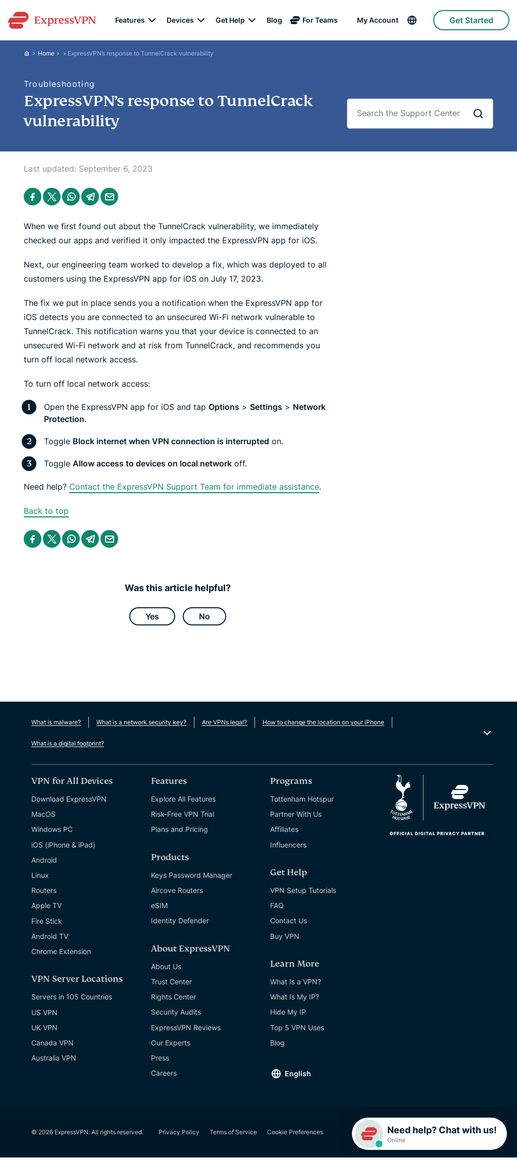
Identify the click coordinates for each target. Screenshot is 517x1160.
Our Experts (170, 1045)
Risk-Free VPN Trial (182, 816)
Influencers (288, 846)
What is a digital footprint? (67, 746)
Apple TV (46, 908)
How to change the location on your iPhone (323, 724)
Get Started (471, 20)
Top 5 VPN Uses (297, 1029)
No (204, 617)
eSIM (159, 908)
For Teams (320, 20)
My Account (377, 20)
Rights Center (173, 999)
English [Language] (298, 1076)
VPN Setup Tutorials (303, 892)
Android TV (49, 938)
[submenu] (152, 20)
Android (44, 862)
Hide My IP (288, 1014)
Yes (152, 617)
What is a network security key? (141, 724)
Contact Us (288, 923)
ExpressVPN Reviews (186, 1029)
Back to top (46, 511)
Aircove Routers (177, 892)
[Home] (31, 53)
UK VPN (44, 1030)
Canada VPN (52, 1045)
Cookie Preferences (295, 1134)
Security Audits (176, 1014)
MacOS (43, 816)
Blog (274, 20)
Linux (40, 877)
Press (160, 1060)
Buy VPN (284, 938)
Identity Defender (180, 923)
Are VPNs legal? (224, 724)
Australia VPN (53, 1060)
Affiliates (284, 831)
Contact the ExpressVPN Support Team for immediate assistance (194, 487)
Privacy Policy (179, 1134)
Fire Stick (46, 923)
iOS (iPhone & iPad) (63, 846)
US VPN (44, 1014)
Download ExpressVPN (69, 801)
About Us (166, 969)
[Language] (419, 20)
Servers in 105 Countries (71, 999)
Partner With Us (296, 816)
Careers (164, 1075)
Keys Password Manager (191, 877)
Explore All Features (183, 801)
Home (46, 53)
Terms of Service (233, 1134)
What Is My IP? (294, 999)
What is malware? (56, 724)
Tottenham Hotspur (302, 801)
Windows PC (52, 831)
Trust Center (171, 984)
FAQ (277, 908)
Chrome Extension (61, 954)
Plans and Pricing (179, 831)
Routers (44, 892)
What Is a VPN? (295, 984)
